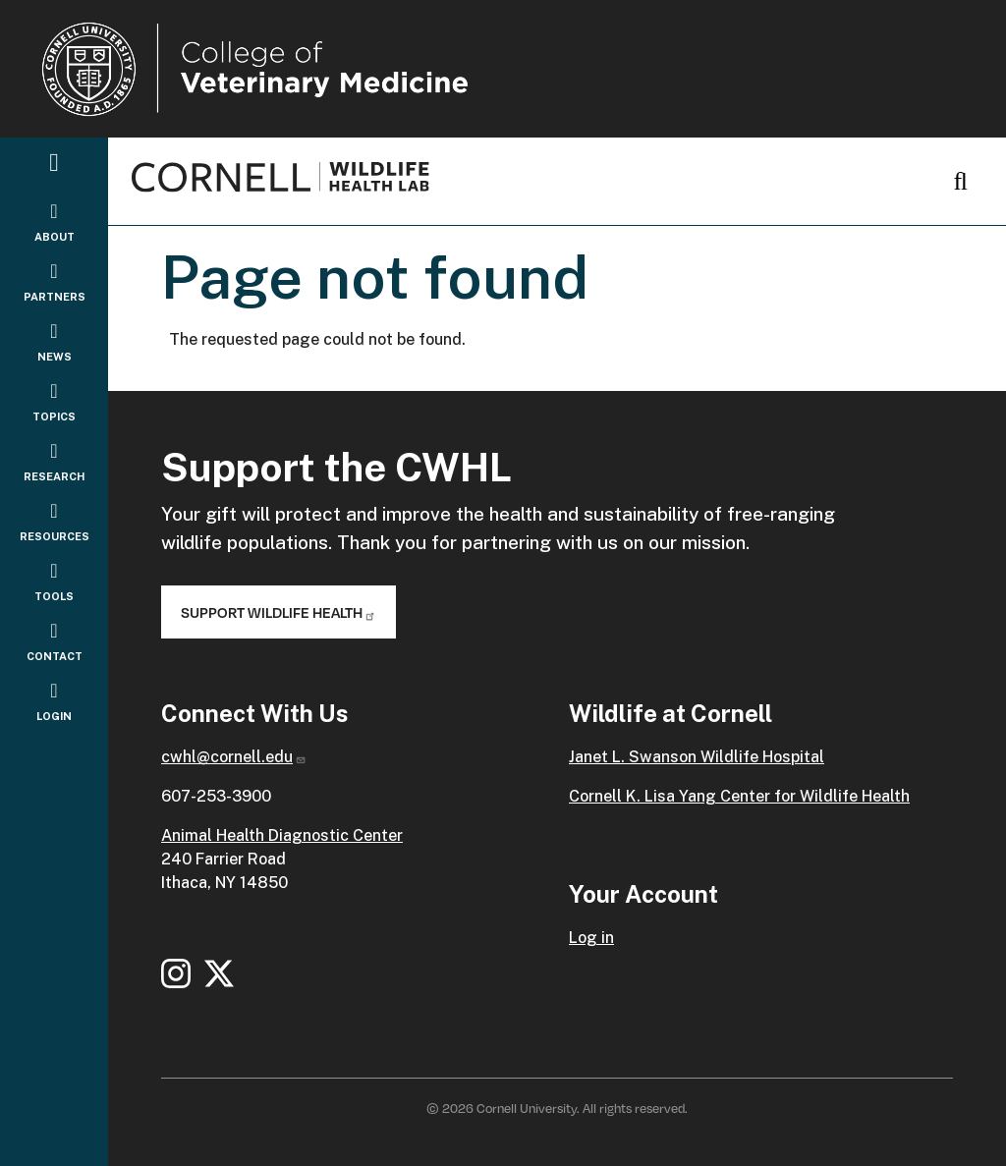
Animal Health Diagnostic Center (282, 835)
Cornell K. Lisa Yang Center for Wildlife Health (739, 796)
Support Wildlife (278, 612)
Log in (591, 937)
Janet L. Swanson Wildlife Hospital (696, 757)
